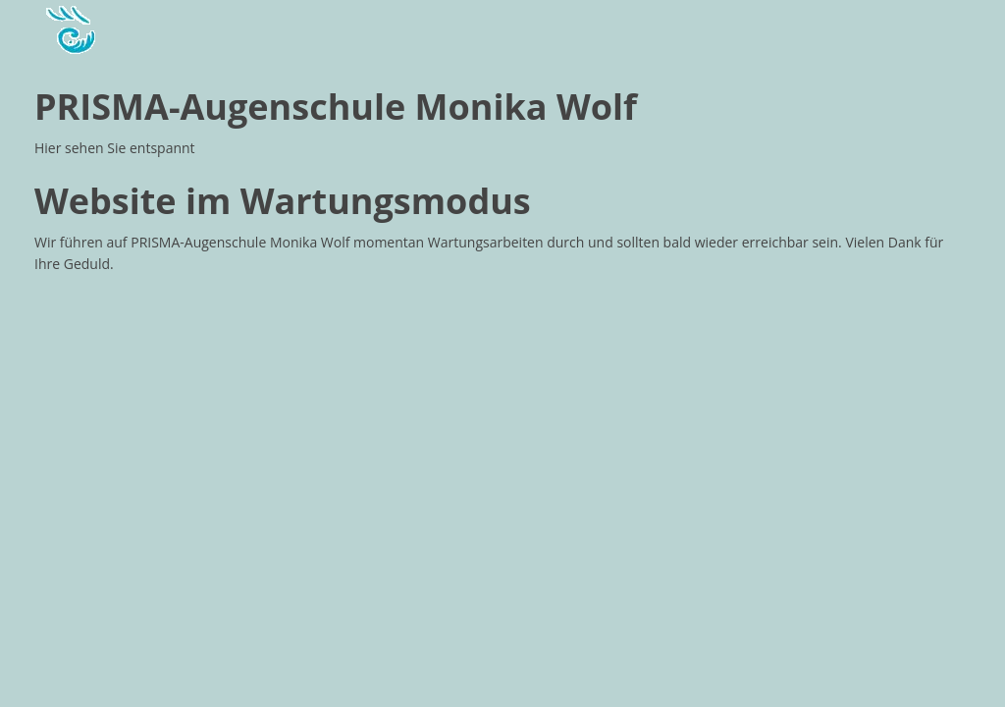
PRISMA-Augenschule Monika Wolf (335, 106)
